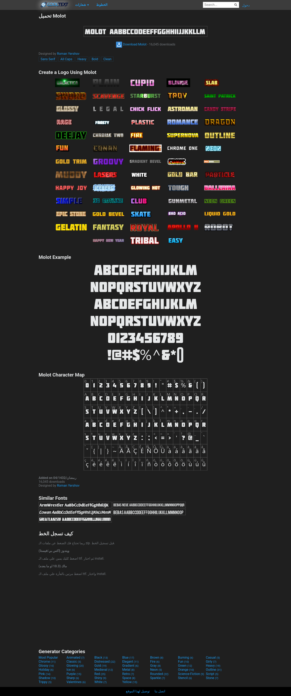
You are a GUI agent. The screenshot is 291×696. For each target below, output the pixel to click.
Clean (107, 59)
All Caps (66, 59)
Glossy (46, 666)
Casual (213, 657)
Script (212, 674)
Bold (95, 59)
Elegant (130, 661)
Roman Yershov (68, 54)
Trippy (45, 682)
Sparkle (157, 678)
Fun (183, 661)
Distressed (104, 661)
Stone (212, 678)
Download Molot (131, 44)
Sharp (72, 678)
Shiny (100, 678)
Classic (73, 661)
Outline (214, 670)
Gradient (130, 666)
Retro (128, 674)
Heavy (82, 59)
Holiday (46, 670)
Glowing (75, 666)
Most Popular (48, 657)
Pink (45, 674)
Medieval (103, 670)
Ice (70, 670)
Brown (156, 657)
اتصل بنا (160, 691)
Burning (185, 657)
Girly (211, 661)
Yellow (129, 682)
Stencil (185, 678)
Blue (128, 657)
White (100, 682)
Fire (155, 661)
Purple (73, 674)
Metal (128, 670)
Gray (155, 666)
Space (128, 678)
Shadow (47, 678)
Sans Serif (48, 59)
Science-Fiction (191, 674)
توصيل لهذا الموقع (138, 691)
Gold (100, 666)
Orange (186, 670)
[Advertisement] (19, 73)
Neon (156, 670)
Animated (75, 657)
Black (101, 657)
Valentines (76, 682)
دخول (246, 5)
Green (185, 666)
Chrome (47, 661)
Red (99, 674)
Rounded (159, 674)
